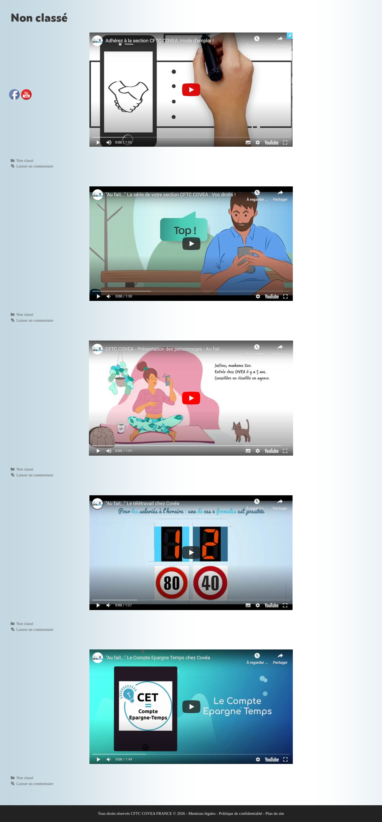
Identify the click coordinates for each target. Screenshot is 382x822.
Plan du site (274, 813)
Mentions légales (202, 813)
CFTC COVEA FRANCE (151, 813)
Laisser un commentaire (35, 166)
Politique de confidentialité (240, 813)
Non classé (25, 160)
